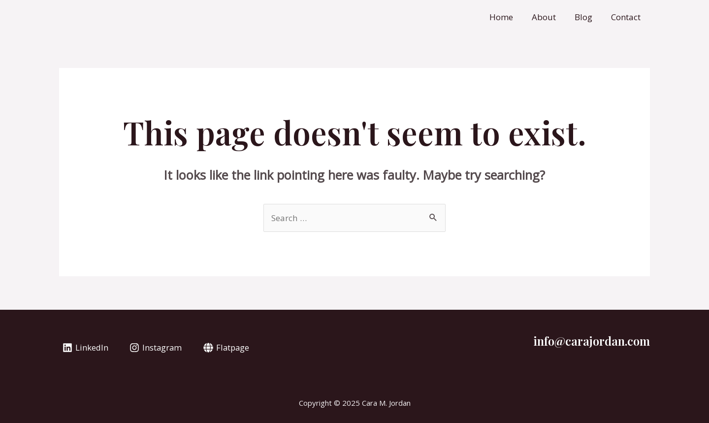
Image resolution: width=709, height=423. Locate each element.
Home (508, 17)
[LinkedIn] (85, 348)
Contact (627, 17)
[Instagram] (157, 348)
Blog (586, 17)
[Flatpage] (228, 348)
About (549, 17)
